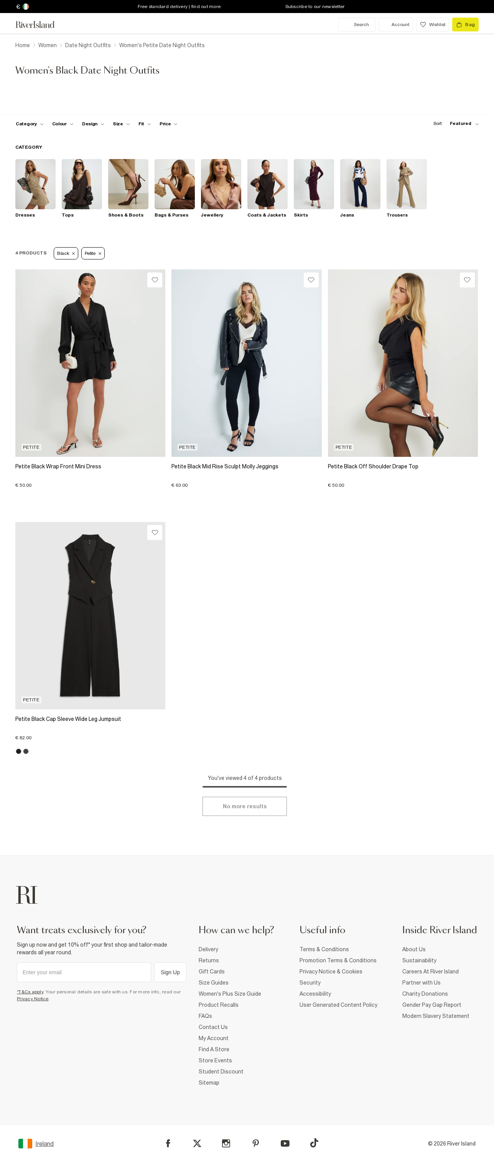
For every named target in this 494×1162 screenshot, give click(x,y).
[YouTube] (285, 1143)
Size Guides (214, 983)
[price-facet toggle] (168, 123)
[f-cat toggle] (29, 123)
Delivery (208, 949)
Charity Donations (425, 994)
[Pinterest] (255, 1143)
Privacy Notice (33, 998)
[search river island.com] (357, 24)
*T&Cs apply (30, 992)
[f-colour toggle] (63, 123)
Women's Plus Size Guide (230, 994)
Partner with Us (421, 983)
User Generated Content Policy (338, 1005)
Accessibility (315, 994)
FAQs (205, 1016)
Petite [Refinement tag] (93, 253)
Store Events (215, 1060)
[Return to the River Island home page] (40, 24)
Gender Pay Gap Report (431, 1005)
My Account (214, 1038)
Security (310, 983)
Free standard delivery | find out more (179, 6)
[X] (197, 1143)
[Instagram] (226, 1143)
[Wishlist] (154, 279)
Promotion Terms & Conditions (338, 960)
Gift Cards (212, 971)
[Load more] (245, 806)
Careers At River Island (430, 971)
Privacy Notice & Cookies (331, 971)
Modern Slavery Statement (435, 1016)
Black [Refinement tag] (66, 253)
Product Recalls (219, 1005)
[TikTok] (314, 1142)
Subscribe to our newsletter (315, 6)
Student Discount (221, 1071)
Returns (209, 960)
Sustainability (419, 960)
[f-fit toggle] (145, 123)
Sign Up (170, 972)
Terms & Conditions (324, 949)
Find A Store (214, 1049)
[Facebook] (168, 1143)
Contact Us (213, 1027)
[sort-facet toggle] (454, 123)
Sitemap (209, 1083)
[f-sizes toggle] (121, 123)
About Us (414, 949)
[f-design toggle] (93, 123)
